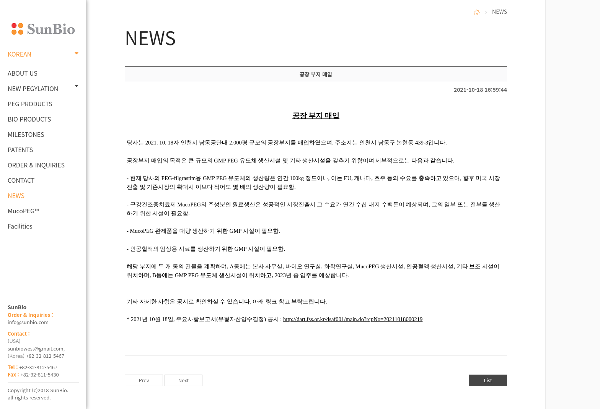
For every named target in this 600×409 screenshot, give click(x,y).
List (488, 380)
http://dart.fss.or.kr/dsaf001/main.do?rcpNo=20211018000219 (352, 319)
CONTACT (21, 180)
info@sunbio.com (28, 322)
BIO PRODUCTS (29, 118)
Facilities (20, 225)
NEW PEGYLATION (43, 88)
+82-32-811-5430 (40, 374)
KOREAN (43, 53)
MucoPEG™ (23, 210)
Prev (144, 380)
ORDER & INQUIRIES (36, 164)
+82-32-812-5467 (45, 355)
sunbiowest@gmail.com (36, 348)
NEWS (16, 195)
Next (183, 380)
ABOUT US (23, 73)
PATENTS (20, 149)
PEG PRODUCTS (30, 103)
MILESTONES (26, 134)
